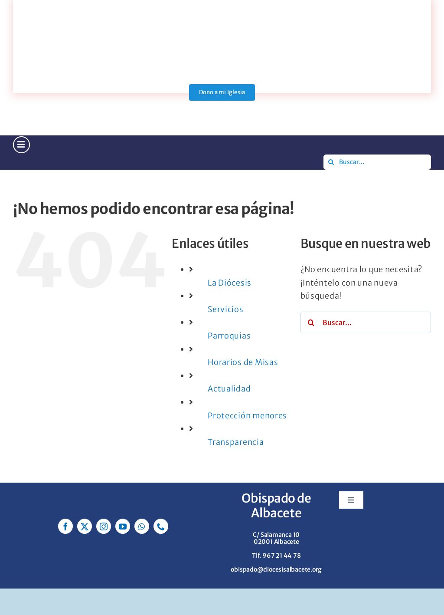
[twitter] (84, 526)
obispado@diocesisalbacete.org (276, 569)
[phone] (160, 526)
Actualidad (229, 389)
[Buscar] (331, 162)
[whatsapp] (141, 526)
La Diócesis (229, 283)
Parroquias (229, 336)
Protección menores (247, 416)
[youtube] (122, 526)
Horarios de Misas (243, 362)
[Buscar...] (377, 162)
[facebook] (65, 526)
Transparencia (236, 442)
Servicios (225, 309)
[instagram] (103, 526)
